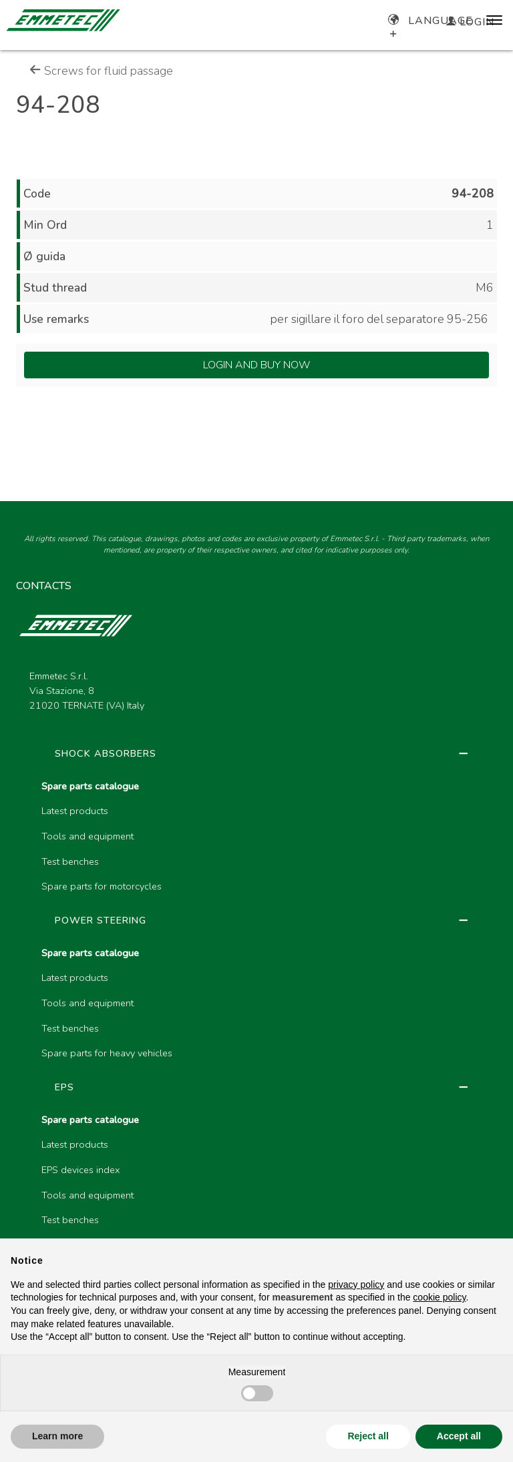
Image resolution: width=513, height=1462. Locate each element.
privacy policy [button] (356, 1284)
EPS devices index (80, 1169)
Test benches (70, 861)
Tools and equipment (87, 836)
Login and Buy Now (257, 365)
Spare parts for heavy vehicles (106, 1053)
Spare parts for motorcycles (101, 886)
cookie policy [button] (439, 1297)
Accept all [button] (459, 1436)
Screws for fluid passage (101, 71)
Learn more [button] (57, 1436)
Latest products (74, 810)
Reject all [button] (367, 1436)
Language (430, 20)
